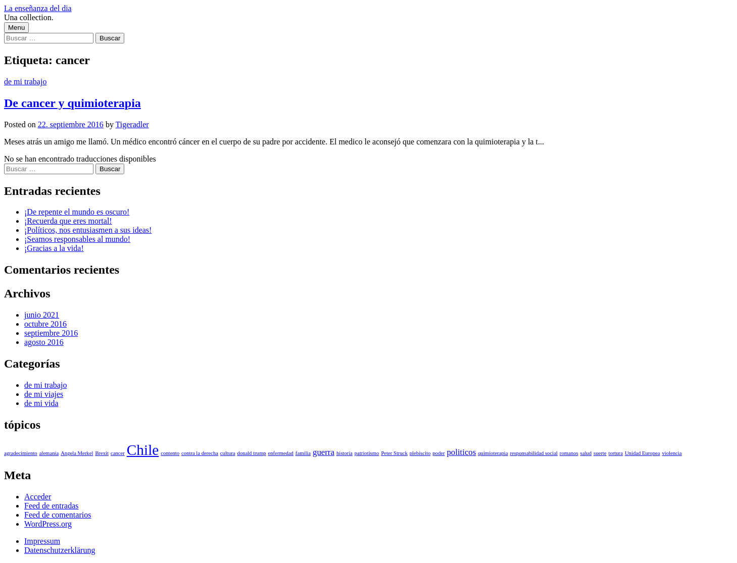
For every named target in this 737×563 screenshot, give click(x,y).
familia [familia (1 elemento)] (303, 453)
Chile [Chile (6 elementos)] (143, 450)
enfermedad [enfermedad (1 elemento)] (280, 453)
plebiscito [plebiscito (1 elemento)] (420, 453)
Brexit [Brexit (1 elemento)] (102, 453)
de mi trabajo (25, 81)
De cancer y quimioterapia (72, 103)
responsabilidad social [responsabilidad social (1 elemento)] (533, 453)
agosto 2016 (44, 342)
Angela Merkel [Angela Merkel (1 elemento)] (77, 453)
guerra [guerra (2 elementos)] (323, 452)
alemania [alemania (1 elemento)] (49, 453)
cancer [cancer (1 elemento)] (118, 453)
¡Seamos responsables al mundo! (77, 239)
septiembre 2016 (51, 333)
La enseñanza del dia (38, 8)
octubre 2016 (45, 324)
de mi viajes (43, 394)
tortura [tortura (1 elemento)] (615, 453)
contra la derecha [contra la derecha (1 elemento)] (199, 453)
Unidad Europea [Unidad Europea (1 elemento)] (642, 453)
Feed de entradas (51, 505)
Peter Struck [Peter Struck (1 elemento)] (394, 453)
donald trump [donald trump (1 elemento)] (251, 453)
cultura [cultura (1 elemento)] (227, 453)
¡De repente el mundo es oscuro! (76, 212)
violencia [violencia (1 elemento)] (671, 453)
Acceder (37, 496)
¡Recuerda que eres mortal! (68, 221)
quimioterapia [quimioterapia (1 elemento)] (493, 453)
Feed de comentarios (57, 514)
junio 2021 (41, 315)
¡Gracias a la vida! (54, 248)
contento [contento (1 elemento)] (170, 453)
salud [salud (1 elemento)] (586, 453)
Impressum (42, 541)
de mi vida (41, 403)
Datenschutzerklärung (59, 550)
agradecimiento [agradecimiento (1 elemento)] (20, 453)
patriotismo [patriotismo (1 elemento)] (367, 453)
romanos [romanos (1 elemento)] (569, 453)
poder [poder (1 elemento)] (438, 453)
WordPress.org (48, 524)
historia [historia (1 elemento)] (344, 453)
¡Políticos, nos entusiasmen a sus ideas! (88, 230)
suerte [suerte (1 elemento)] (600, 453)
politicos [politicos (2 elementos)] (461, 452)
